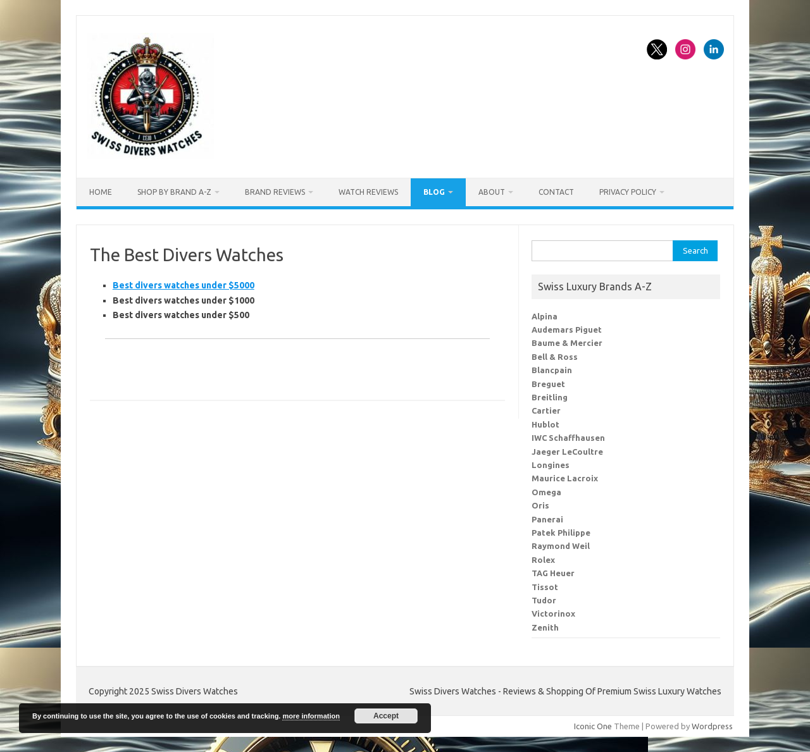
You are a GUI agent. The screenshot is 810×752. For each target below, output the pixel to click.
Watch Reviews (368, 192)
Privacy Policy (627, 192)
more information (310, 716)
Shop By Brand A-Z (174, 192)
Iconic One (593, 726)
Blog (434, 192)
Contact (556, 192)
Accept (386, 716)
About (491, 192)
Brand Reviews (275, 192)
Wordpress (712, 726)
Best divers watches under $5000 (183, 285)
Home (100, 192)
